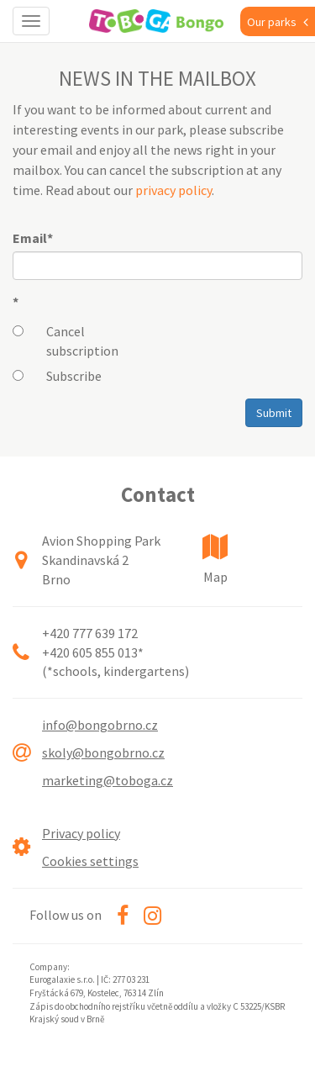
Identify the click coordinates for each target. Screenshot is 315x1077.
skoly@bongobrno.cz (103, 752)
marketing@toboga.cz (107, 780)
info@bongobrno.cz (100, 724)
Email (33, 238)
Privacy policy (81, 833)
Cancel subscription (82, 341)
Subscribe (74, 375)
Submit (273, 412)
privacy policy (173, 190)
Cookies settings (90, 861)
